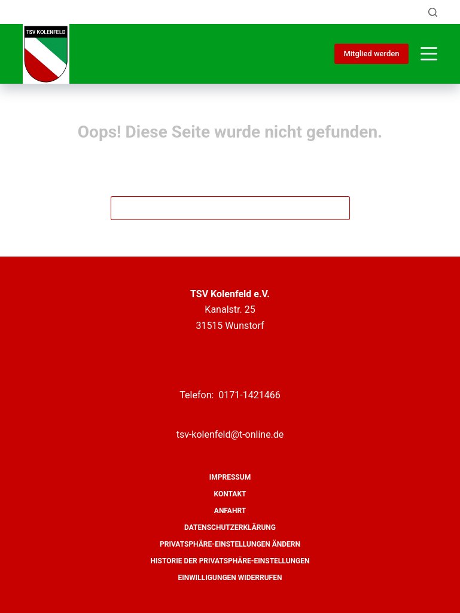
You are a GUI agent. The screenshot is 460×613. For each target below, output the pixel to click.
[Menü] (429, 53)
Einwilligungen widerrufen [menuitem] (230, 578)
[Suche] (432, 12)
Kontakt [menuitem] (230, 494)
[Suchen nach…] (218, 208)
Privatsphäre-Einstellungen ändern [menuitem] (230, 544)
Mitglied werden (371, 53)
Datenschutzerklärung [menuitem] (230, 527)
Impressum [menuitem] (230, 477)
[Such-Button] (338, 208)
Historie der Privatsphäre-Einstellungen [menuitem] (230, 561)
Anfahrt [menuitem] (230, 511)
